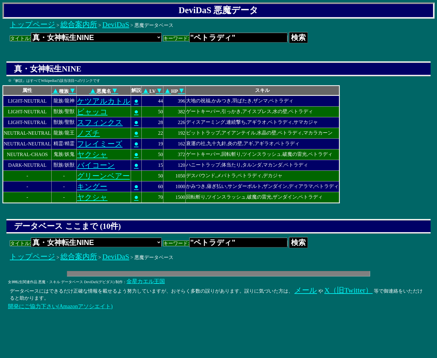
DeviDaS (115, 24)
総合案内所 (78, 24)
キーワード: (225, 38)
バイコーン (96, 165)
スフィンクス (100, 122)
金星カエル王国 (145, 281)
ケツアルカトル (103, 101)
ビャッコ (92, 112)
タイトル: (86, 38)
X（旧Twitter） (348, 290)
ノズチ (88, 133)
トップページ (32, 24)
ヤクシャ (92, 155)
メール (305, 290)
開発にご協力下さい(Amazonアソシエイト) (60, 306)
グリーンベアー (103, 176)
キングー (92, 187)
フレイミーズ (99, 144)
